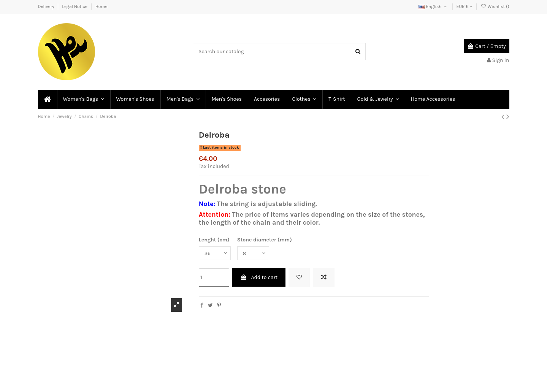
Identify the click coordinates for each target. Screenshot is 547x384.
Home (101, 6)
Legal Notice (75, 6)
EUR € (465, 6)
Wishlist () (494, 6)
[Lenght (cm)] (215, 253)
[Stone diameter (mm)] (253, 253)
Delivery (46, 6)
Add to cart (258, 277)
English (433, 6)
